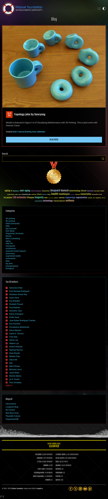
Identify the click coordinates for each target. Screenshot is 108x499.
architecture (11, 248)
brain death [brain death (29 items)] (97, 191)
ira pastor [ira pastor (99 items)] (8, 197)
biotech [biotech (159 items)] (65, 190)
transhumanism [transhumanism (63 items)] (59, 201)
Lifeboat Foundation (17, 488)
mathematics (41, 131)
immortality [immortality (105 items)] (85, 194)
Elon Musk (10, 231)
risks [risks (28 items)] (94, 198)
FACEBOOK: (38, 454)
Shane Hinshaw (16, 347)
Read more (54, 140)
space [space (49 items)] (103, 198)
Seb (10, 363)
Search (103, 159)
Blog (54, 19)
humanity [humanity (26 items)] (72, 194)
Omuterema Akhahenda (19, 327)
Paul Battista (14, 307)
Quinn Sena (14, 298)
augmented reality (13, 256)
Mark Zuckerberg (13, 238)
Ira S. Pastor (14, 379)
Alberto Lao (14, 343)
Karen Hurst (14, 317)
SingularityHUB (12, 419)
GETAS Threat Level (54, 445)
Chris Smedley (15, 382)
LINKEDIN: (40, 458)
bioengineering (12, 266)
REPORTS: (59, 469)
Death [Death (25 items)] (20, 194)
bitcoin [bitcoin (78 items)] (83, 191)
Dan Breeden (14, 301)
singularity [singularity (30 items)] (98, 198)
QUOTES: (58, 480)
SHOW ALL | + (9, 385)
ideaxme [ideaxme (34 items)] (77, 194)
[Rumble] (90, 489)
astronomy (10, 253)
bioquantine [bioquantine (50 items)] (46, 191)
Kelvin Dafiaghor (16, 314)
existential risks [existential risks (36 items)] (26, 194)
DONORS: (46, 465)
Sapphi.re (40, 488)
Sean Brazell (14, 353)
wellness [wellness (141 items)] (69, 200)
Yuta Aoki (13, 337)
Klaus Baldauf (15, 330)
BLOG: (57, 461)
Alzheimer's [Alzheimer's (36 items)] (16, 191)
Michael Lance (15, 369)
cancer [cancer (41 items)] (102, 191)
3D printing (28, 131)
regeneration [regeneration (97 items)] (81, 197)
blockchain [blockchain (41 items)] (90, 191)
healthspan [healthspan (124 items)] (64, 194)
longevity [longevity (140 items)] (39, 197)
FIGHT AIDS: (41, 469)
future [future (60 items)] (39, 194)
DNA (7, 226)
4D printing (10, 221)
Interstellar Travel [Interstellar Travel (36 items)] (97, 194)
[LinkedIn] (80, 489)
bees (8, 261)
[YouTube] (85, 489)
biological (10, 268)
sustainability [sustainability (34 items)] (38, 201)
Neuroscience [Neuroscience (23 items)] (51, 198)
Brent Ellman (14, 366)
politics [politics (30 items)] (56, 198)
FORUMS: (48, 480)
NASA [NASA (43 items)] (46, 198)
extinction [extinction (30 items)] (33, 194)
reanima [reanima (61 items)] (62, 198)
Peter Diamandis (13, 223)
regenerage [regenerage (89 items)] (70, 197)
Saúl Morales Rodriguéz (19, 291)
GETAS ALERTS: (60, 458)
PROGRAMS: (59, 472)
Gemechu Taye (15, 311)
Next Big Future (12, 413)
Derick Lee (13, 340)
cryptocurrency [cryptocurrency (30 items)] (10, 194)
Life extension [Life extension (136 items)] (19, 197)
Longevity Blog (12, 407)
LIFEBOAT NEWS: (61, 454)
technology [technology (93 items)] (48, 201)
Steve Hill (13, 360)
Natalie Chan (14, 356)
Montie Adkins (15, 376)
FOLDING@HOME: (39, 472)
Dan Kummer (14, 324)
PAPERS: (58, 476)
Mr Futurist (10, 410)
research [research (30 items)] (90, 198)
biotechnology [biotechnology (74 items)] (74, 191)
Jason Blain (14, 373)
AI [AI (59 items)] (11, 191)
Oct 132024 (9, 114)
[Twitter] (75, 489)
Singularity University (14, 233)
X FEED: (39, 461)
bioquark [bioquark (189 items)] (55, 190)
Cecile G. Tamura (17, 131)
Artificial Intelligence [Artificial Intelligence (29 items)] (36, 191)
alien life (9, 243)
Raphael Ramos (16, 350)
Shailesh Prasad (16, 304)
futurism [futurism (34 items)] (44, 194)
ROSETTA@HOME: (38, 476)
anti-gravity (10, 246)
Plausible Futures (13, 416)
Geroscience (11, 404)
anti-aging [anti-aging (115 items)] (25, 190)
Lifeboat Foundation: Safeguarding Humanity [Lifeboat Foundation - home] (48, 8)
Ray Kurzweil (11, 228)
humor (34, 131)
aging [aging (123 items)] (7, 190)
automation (10, 258)
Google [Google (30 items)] (49, 194)
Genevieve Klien (16, 288)
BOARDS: (58, 465)
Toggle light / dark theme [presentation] (104, 8)
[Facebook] (71, 489)
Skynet (8, 236)
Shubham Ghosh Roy (18, 294)
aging (8, 241)
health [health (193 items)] (54, 194)
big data (9, 263)
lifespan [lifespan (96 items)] (30, 197)
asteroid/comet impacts (16, 251)
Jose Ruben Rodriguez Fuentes (22, 320)
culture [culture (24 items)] (16, 194)
